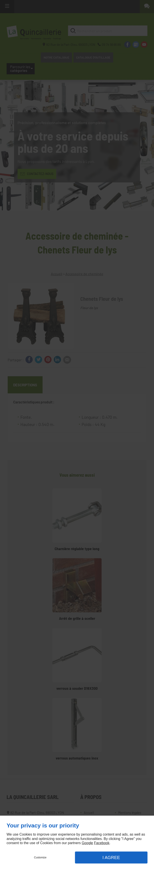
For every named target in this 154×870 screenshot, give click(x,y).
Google (87, 843)
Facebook (101, 843)
